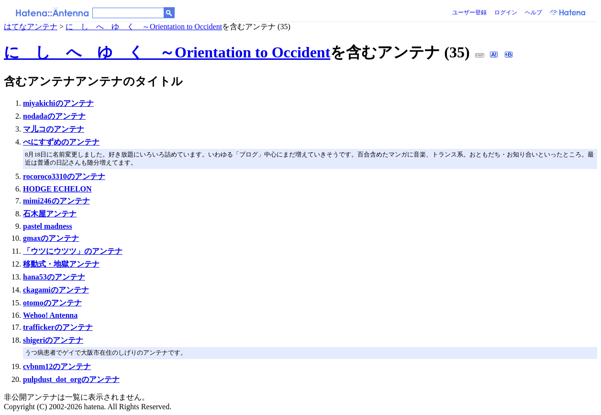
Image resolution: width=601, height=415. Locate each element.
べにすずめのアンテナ (61, 142)
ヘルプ (533, 12)
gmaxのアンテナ (51, 238)
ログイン (505, 12)
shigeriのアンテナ (53, 340)
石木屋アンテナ (50, 214)
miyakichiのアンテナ (58, 103)
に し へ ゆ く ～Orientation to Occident (144, 26)
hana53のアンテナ (54, 277)
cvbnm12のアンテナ (57, 366)
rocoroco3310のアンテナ (64, 176)
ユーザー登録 (469, 12)
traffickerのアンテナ (58, 327)
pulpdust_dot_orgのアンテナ (71, 379)
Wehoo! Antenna (50, 315)
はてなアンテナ (30, 26)
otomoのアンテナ (52, 303)
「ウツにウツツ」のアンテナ (72, 251)
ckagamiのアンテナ (56, 290)
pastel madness (47, 226)
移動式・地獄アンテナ (61, 264)
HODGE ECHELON (57, 189)
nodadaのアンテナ (54, 116)
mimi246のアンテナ (56, 201)
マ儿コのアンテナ (53, 129)
